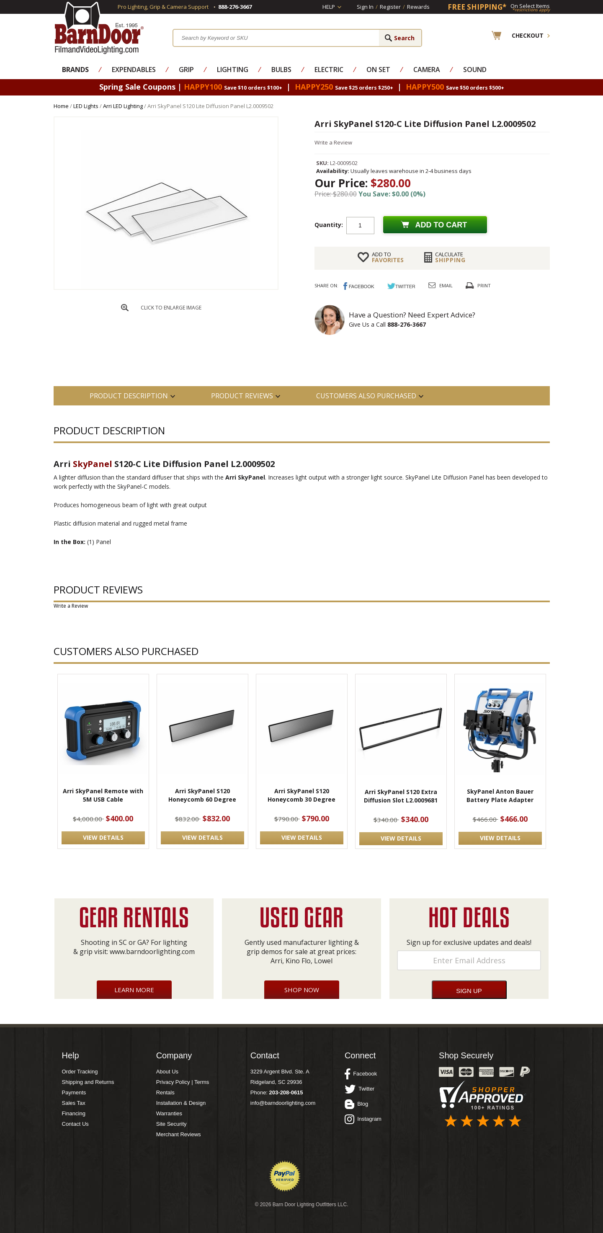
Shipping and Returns (88, 1082)
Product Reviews (242, 395)
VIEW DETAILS (103, 837)
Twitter (359, 1088)
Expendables (134, 69)
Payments (74, 1092)
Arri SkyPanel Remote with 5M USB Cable (103, 795)
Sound (475, 69)
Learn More (134, 989)
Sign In (365, 6)
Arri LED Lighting (123, 106)
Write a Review (333, 142)
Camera (426, 69)
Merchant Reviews (178, 1134)
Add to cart (441, 225)
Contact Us (75, 1124)
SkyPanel (92, 463)
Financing (73, 1113)
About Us (167, 1071)
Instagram (363, 1119)
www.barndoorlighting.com (152, 951)
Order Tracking (80, 1071)
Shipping (450, 257)
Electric (328, 69)
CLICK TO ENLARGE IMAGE (171, 307)
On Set (378, 69)
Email (446, 285)
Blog (356, 1104)
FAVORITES (388, 257)
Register (390, 6)
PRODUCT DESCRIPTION (129, 395)
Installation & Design (181, 1103)
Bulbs (281, 69)
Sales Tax (73, 1103)
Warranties (169, 1113)
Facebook (361, 1073)
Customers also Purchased (366, 395)
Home (61, 106)
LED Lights (85, 106)
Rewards (418, 6)
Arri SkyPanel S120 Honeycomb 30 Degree (301, 795)
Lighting (232, 69)
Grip (186, 69)
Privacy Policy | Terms (182, 1082)
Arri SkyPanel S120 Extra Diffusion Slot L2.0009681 (401, 796)
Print (484, 285)
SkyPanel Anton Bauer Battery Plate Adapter (499, 795)
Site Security (171, 1124)
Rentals (165, 1092)
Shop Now (301, 989)
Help (328, 6)
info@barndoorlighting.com (283, 1103)
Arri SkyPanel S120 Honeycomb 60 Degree (202, 795)
